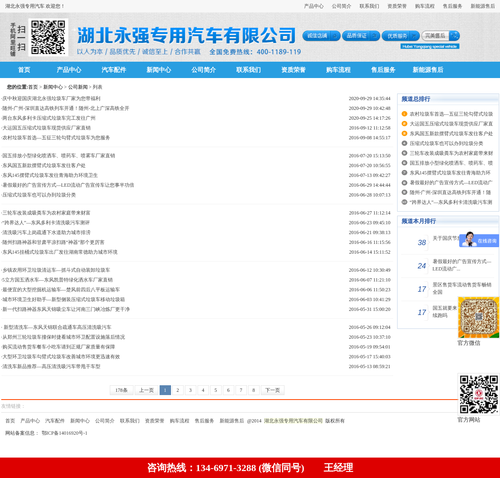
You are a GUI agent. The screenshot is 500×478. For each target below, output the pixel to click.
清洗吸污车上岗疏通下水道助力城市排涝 (46, 232)
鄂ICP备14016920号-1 (65, 433)
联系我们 (369, 6)
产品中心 (314, 6)
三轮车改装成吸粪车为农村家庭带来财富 (46, 213)
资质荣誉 (397, 6)
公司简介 (341, 6)
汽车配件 (114, 70)
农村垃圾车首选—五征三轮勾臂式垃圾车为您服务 (56, 138)
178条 (122, 390)
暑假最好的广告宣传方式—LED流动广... (462, 265)
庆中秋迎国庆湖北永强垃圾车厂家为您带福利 (51, 98)
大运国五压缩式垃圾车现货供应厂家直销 (46, 128)
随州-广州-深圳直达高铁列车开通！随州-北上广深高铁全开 (66, 108)
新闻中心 (159, 70)
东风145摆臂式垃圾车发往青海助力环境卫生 (50, 175)
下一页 (272, 390)
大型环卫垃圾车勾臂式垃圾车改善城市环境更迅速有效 (61, 357)
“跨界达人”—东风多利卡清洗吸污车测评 (46, 223)
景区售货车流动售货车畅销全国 (462, 288)
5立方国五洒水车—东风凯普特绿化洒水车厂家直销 (57, 280)
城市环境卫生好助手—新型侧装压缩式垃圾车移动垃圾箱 (63, 299)
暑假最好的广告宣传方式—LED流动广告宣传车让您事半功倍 (68, 185)
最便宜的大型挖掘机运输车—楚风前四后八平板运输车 (61, 290)
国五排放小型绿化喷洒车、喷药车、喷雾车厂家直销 (58, 156)
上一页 (146, 390)
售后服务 (452, 6)
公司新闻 (78, 87)
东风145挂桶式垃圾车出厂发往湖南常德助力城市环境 (60, 252)
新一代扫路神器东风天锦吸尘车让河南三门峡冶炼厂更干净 (66, 309)
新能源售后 (483, 6)
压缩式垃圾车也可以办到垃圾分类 (39, 195)
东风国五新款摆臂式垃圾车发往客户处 (44, 165)
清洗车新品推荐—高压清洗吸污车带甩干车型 (51, 366)
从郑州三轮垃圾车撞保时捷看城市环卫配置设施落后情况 (63, 337)
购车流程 (425, 6)
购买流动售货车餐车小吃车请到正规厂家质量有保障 (58, 347)
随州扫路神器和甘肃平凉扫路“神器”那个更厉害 (53, 242)
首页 (24, 70)
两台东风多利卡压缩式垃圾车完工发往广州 (49, 118)
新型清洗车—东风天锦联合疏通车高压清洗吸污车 (56, 327)
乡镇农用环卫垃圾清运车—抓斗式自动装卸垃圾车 (56, 270)
